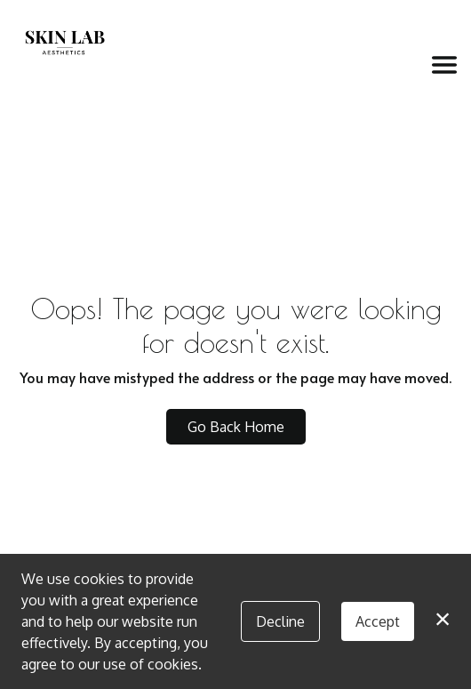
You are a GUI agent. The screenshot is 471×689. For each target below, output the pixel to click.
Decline (280, 621)
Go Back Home (236, 427)
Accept (377, 621)
